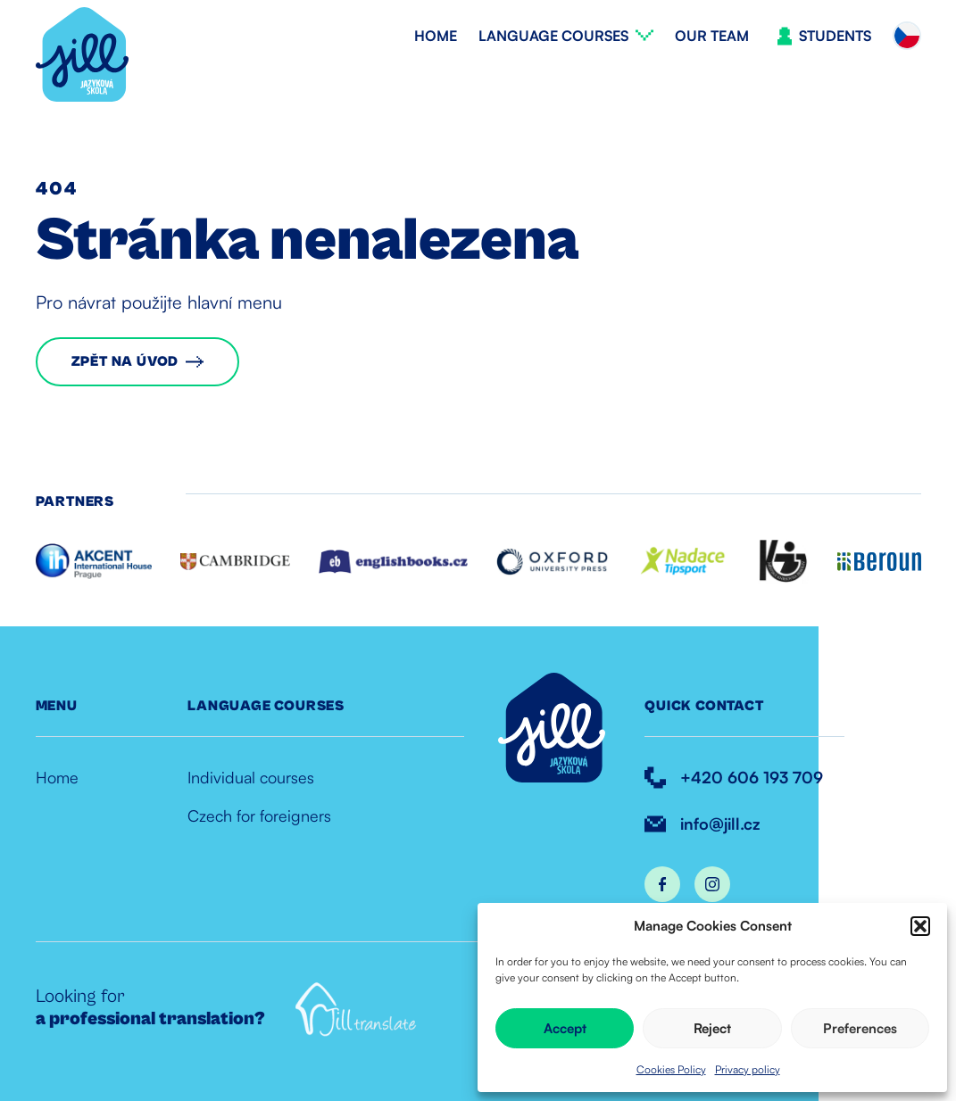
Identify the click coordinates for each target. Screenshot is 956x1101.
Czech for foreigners (259, 815)
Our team (712, 36)
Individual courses (250, 777)
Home (435, 36)
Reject (712, 1028)
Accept (565, 1028)
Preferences (860, 1028)
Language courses (553, 36)
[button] (920, 926)
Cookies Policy (671, 1069)
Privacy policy (747, 1069)
